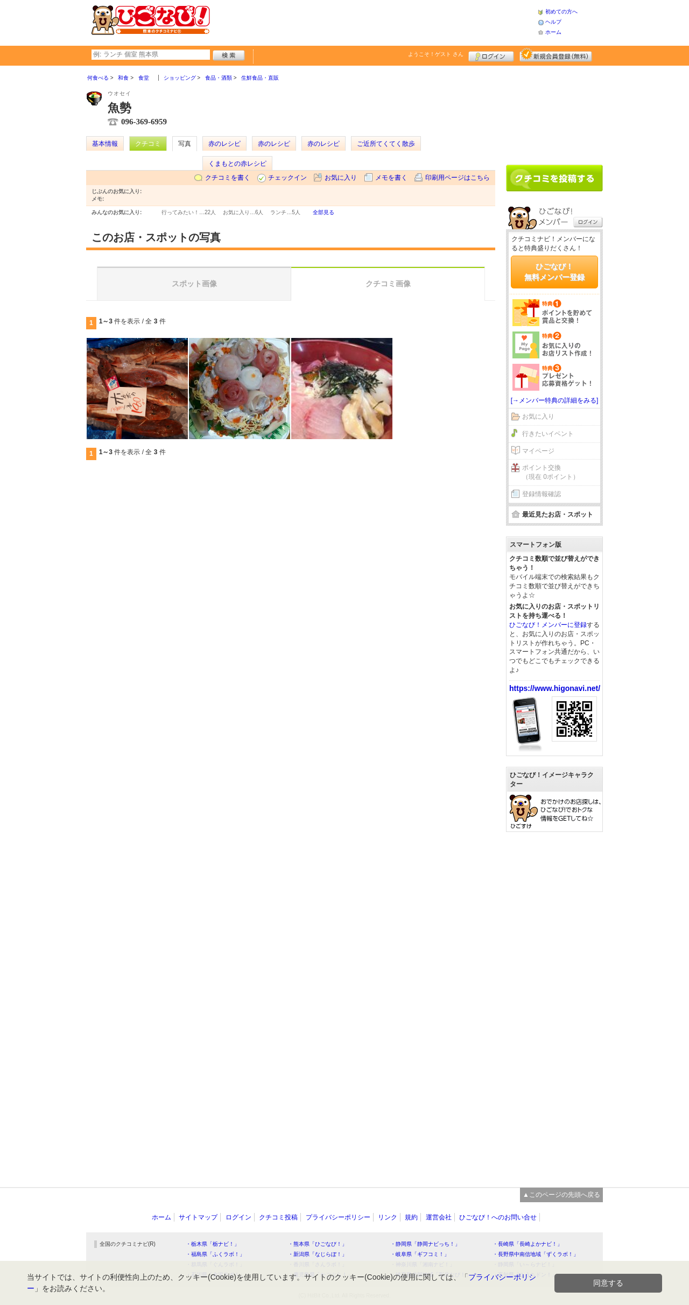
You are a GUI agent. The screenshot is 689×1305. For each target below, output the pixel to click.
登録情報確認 (541, 494)
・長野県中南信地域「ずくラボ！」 (536, 1254)
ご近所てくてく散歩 (386, 143)
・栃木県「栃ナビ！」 (213, 1244)
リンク (387, 1217)
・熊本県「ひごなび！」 (317, 1244)
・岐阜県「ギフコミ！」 (419, 1254)
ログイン (491, 55)
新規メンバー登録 (555, 55)
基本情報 (105, 143)
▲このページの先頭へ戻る (561, 1194)
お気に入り (341, 177)
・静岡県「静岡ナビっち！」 (425, 1244)
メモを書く (391, 177)
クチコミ (148, 143)
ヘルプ (553, 22)
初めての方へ (561, 12)
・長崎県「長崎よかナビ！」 (528, 1244)
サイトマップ (198, 1217)
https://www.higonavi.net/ (554, 688)
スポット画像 (194, 283)
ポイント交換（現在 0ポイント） (550, 472)
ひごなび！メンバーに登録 (548, 625)
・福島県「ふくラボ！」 (215, 1254)
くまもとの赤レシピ (237, 163)
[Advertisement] (374, 21)
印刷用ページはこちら (457, 177)
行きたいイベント (548, 434)
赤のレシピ (224, 143)
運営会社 (439, 1217)
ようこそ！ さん (435, 54)
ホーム (553, 32)
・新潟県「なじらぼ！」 (317, 1254)
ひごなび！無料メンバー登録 (554, 271)
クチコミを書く (227, 177)
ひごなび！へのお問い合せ (498, 1217)
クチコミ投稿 (278, 1217)
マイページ (538, 451)
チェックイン (287, 177)
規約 (411, 1217)
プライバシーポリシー (338, 1217)
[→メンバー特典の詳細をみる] (555, 400)
